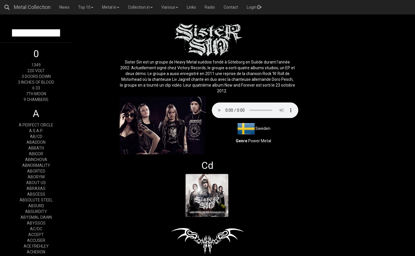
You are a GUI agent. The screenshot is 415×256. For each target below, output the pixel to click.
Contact (231, 7)
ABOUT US (36, 182)
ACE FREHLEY (36, 246)
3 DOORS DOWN (36, 76)
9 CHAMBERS (36, 99)
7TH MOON (36, 93)
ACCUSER (36, 240)
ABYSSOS (36, 223)
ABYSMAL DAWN (36, 217)
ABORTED (36, 171)
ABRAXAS (36, 188)
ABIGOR (36, 154)
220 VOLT (36, 70)
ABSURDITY (36, 211)
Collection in (140, 7)
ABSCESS (36, 194)
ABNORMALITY (36, 165)
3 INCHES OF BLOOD (36, 82)
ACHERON (36, 252)
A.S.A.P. (36, 130)
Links (191, 7)
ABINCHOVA (36, 159)
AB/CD (36, 136)
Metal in (110, 7)
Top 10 (85, 7)
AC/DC (36, 229)
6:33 (36, 88)
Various (169, 7)
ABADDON (36, 142)
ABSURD (36, 205)
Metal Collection (32, 7)
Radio (210, 7)
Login (254, 7)
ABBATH (36, 148)
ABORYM (36, 177)
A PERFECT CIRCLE (36, 125)
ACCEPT (36, 234)
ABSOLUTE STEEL (36, 200)
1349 (36, 65)
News (64, 7)
